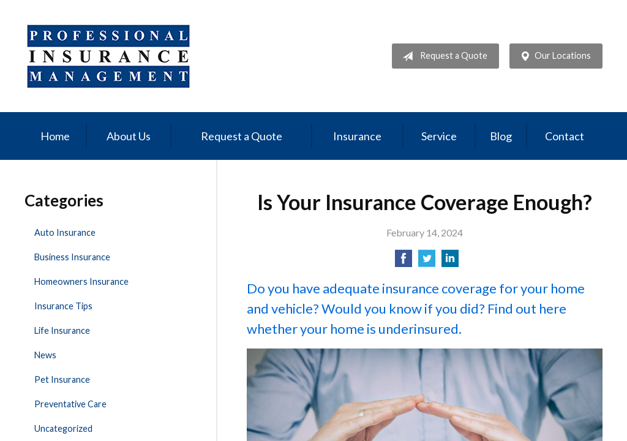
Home (55, 136)
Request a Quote (442, 56)
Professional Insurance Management (108, 56)
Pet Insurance (62, 379)
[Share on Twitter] (426, 262)
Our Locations (553, 56)
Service (439, 136)
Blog (501, 136)
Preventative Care (70, 404)
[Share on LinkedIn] (450, 262)
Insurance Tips (63, 306)
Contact (564, 136)
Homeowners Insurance (81, 281)
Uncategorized (63, 428)
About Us (129, 136)
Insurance (357, 136)
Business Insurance (72, 257)
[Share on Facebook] (403, 262)
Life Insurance (62, 330)
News (45, 355)
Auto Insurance (65, 232)
